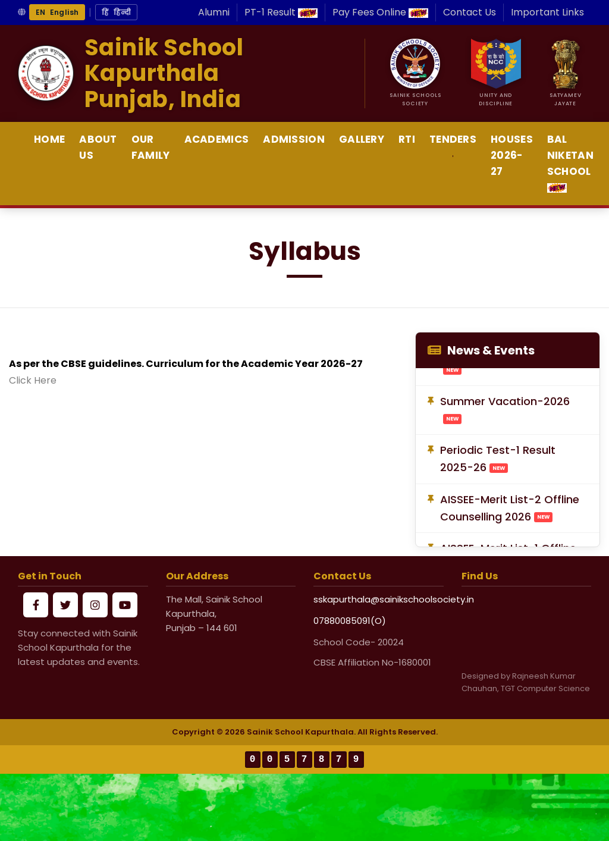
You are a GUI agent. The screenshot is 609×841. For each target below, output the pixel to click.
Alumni (214, 12)
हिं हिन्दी (116, 12)
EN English (57, 12)
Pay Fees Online (380, 12)
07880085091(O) (349, 620)
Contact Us (469, 12)
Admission (294, 139)
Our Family (150, 147)
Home (49, 139)
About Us (98, 147)
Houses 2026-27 (512, 155)
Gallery (361, 139)
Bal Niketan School (570, 162)
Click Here (32, 380)
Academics (216, 139)
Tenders (452, 139)
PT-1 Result (281, 12)
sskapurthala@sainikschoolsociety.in (378, 599)
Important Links (547, 12)
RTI (406, 139)
